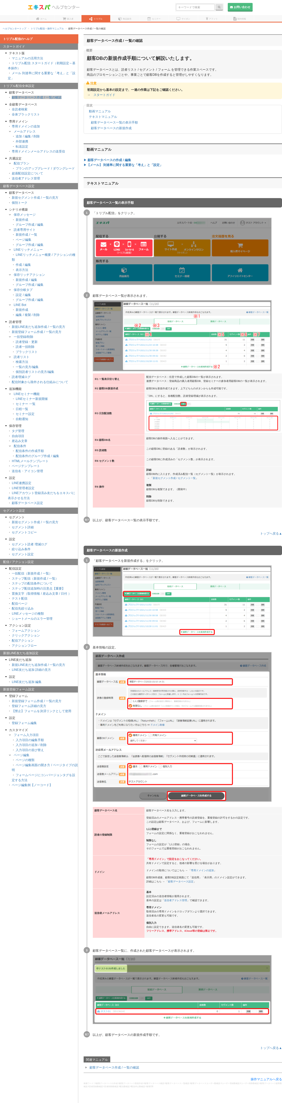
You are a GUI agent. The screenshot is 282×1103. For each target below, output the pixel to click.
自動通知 (22, 419)
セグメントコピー (24, 532)
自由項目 (18, 436)
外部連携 (22, 141)
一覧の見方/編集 (27, 367)
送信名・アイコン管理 (27, 471)
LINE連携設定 (21, 483)
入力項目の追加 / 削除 (31, 745)
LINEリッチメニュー (28, 249)
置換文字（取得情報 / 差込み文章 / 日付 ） (41, 593)
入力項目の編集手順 (30, 740)
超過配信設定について (27, 173)
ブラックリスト (27, 352)
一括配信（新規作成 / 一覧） (32, 573)
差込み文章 (19, 441)
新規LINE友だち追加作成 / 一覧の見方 (38, 326)
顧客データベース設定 (180, 881)
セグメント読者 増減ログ (29, 544)
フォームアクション (26, 630)
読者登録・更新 (27, 342)
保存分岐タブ (23, 289)
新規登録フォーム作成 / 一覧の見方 (36, 332)
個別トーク (19, 202)
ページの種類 (25, 760)
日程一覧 (22, 409)
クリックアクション (26, 635)
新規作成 (22, 219)
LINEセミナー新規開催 (32, 398)
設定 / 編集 (23, 295)
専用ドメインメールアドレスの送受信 (38, 151)
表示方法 (22, 269)
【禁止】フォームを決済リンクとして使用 (41, 711)
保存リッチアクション (29, 274)
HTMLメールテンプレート (30, 461)
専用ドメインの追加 (202, 870)
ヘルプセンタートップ (14, 28)
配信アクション (23, 640)
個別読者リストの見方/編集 (35, 371)
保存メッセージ (25, 214)
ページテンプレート (26, 466)
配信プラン (21, 163)
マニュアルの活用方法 (27, 58)
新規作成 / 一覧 (26, 234)
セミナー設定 (25, 414)
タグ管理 (18, 431)
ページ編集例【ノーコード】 (32, 785)
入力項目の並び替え (30, 750)
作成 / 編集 (23, 264)
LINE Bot (20, 305)
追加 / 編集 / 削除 (28, 136)
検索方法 (22, 361)
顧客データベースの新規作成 (111, 128)
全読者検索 (19, 109)
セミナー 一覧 (25, 404)
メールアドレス (25, 131)
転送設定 (22, 146)
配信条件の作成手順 (30, 451)
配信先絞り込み (23, 608)
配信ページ (19, 603)
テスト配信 (19, 598)
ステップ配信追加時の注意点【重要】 (38, 588)
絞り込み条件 (21, 549)
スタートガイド (104, 95)
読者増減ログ (21, 377)
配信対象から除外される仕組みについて (40, 382)
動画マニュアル (100, 111)
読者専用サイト (25, 229)
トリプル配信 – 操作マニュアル (47, 28)
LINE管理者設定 (23, 488)
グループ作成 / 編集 (29, 224)
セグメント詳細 (23, 527)
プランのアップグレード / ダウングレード (45, 168)
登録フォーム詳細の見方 (29, 706)
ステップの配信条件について (32, 583)
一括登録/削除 (23, 336)
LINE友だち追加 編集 (27, 682)
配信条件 (20, 446)
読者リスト (21, 357)
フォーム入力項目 (26, 735)
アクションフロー (24, 645)
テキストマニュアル (103, 116)
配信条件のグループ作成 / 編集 (37, 456)
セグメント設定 (23, 554)
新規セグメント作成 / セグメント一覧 (174, 478)
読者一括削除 (25, 346)
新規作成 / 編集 (26, 279)
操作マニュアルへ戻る (266, 1079)
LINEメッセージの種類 (28, 613)
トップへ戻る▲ (271, 533)
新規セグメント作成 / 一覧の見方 (35, 197)
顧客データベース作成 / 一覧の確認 (114, 1067)
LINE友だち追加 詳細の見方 (31, 669)
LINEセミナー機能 (27, 394)
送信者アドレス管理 (175, 900)
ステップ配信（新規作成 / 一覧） (35, 578)
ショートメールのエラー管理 (32, 618)
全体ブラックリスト (26, 114)
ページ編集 (23, 239)
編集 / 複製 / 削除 (28, 315)
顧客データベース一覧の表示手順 (114, 122)
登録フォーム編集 (24, 723)
